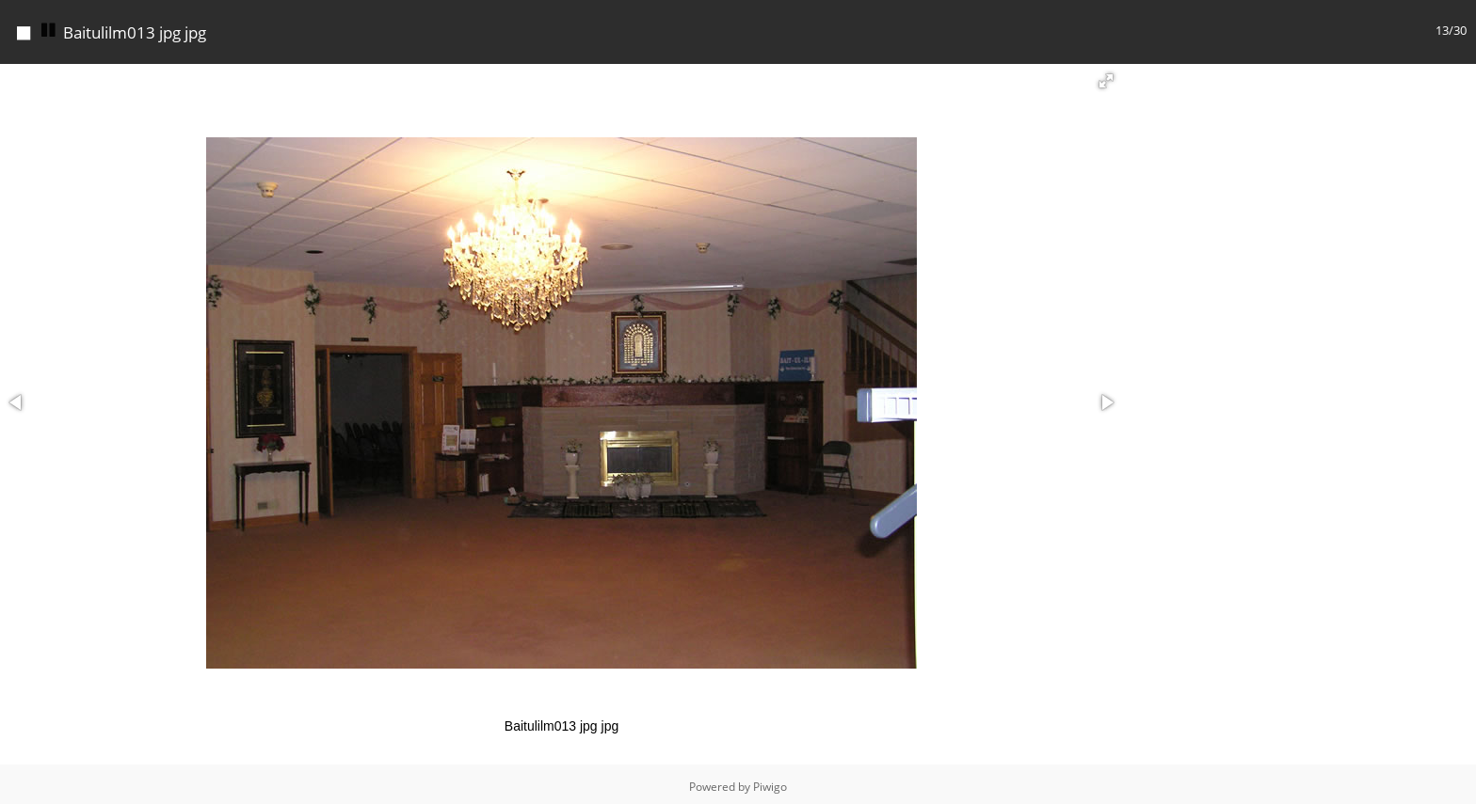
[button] (1106, 76)
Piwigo (770, 782)
